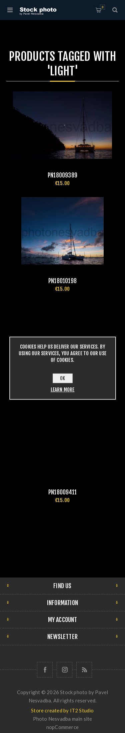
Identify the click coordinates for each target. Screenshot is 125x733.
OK (62, 378)
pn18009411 (62, 492)
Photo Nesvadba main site (62, 719)
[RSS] (84, 670)
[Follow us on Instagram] (64, 670)
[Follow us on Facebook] (45, 670)
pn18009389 (62, 175)
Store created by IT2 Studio (62, 710)
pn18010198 (62, 280)
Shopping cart (102, 7)
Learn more (63, 389)
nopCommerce (62, 727)
